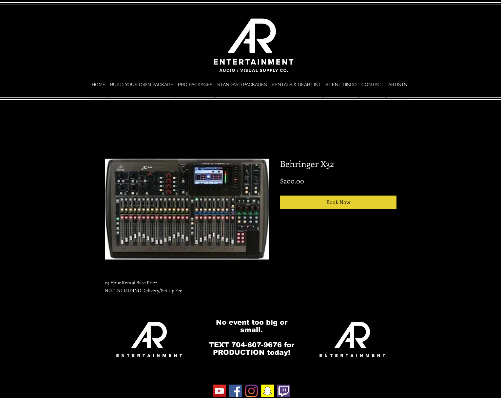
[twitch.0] (283, 391)
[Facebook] (235, 391)
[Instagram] (251, 391)
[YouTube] (219, 391)
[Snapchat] (267, 391)
